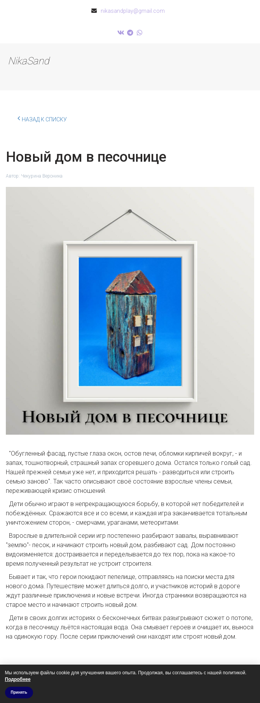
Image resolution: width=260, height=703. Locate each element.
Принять (19, 692)
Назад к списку (42, 118)
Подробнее (18, 679)
